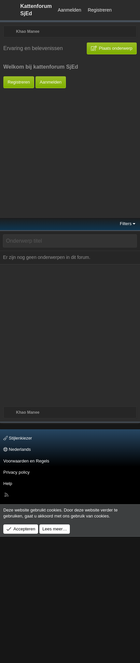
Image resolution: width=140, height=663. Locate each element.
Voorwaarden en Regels (26, 586)
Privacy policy (16, 598)
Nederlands (17, 575)
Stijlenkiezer (17, 564)
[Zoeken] (133, 10)
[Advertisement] (62, 150)
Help (7, 609)
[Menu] (8, 10)
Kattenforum (36, 9)
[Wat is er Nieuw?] (121, 10)
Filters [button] (125, 349)
